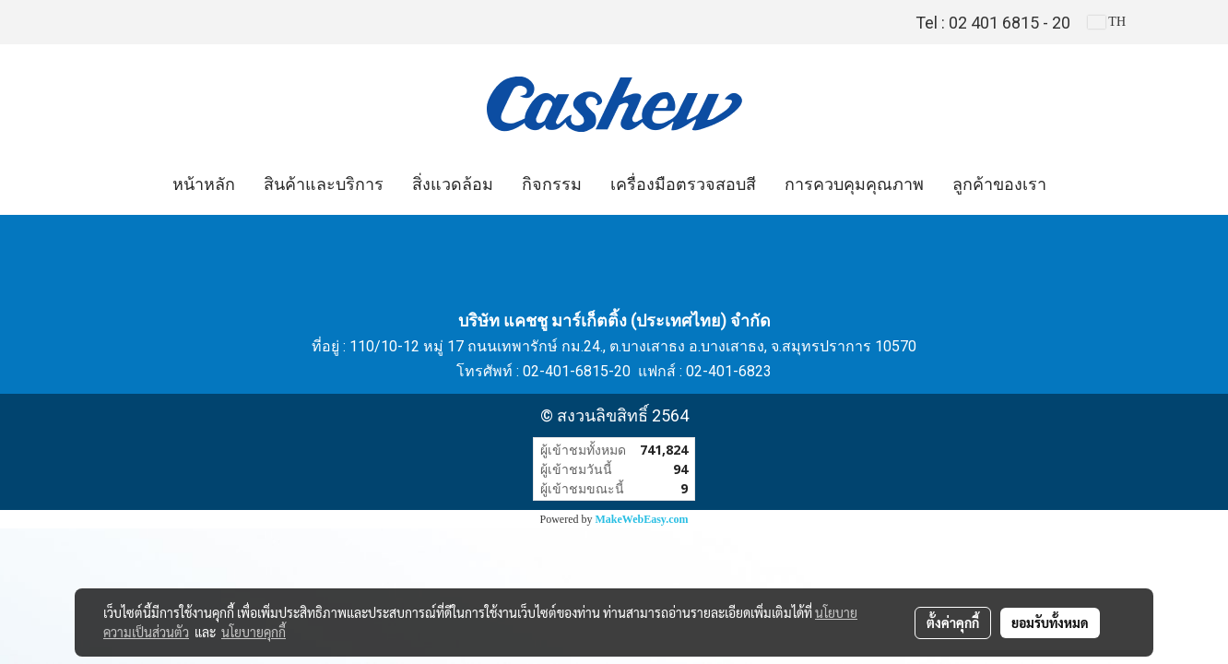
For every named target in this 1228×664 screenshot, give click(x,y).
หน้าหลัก (203, 184)
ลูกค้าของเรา (999, 184)
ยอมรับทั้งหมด (1050, 622)
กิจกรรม (552, 184)
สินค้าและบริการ (324, 184)
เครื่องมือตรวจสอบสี (683, 184)
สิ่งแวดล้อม (452, 184)
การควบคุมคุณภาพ (854, 184)
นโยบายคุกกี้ (253, 631)
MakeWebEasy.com (642, 519)
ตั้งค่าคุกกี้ (953, 622)
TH (1107, 22)
